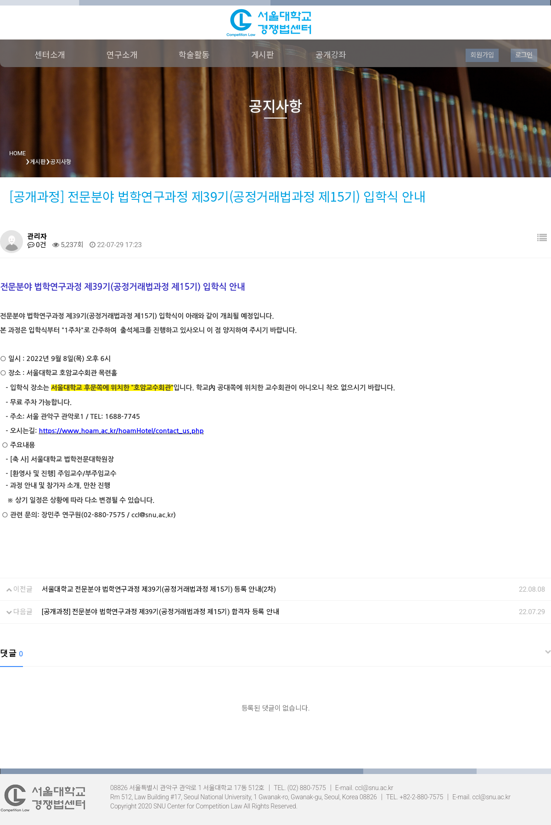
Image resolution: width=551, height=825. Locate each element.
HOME (17, 153)
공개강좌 (330, 55)
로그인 (524, 55)
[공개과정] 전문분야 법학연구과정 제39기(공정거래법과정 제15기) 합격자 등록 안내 (160, 612)
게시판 (262, 55)
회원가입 (482, 55)
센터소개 (49, 55)
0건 (37, 245)
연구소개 (122, 55)
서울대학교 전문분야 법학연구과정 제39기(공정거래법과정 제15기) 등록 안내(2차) (159, 589)
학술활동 (194, 55)
